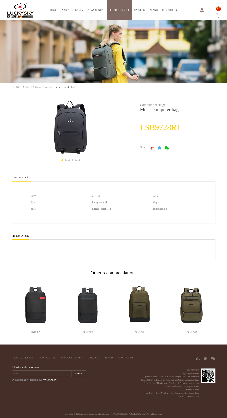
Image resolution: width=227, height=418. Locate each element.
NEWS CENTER (96, 10)
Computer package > (45, 87)
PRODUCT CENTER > (23, 87)
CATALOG (139, 10)
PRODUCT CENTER (119, 10)
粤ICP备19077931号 (121, 414)
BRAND (153, 10)
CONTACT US (169, 10)
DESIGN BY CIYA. (138, 414)
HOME (53, 10)
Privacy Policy (49, 380)
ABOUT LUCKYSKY (72, 10)
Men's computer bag (65, 87)
